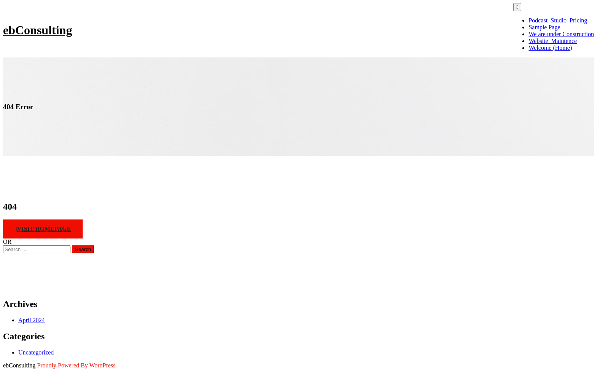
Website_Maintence (552, 41)
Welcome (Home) (550, 48)
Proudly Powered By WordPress (76, 365)
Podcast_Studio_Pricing (557, 20)
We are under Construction (561, 34)
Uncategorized (36, 352)
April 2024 (31, 320)
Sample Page (544, 27)
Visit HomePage (43, 229)
